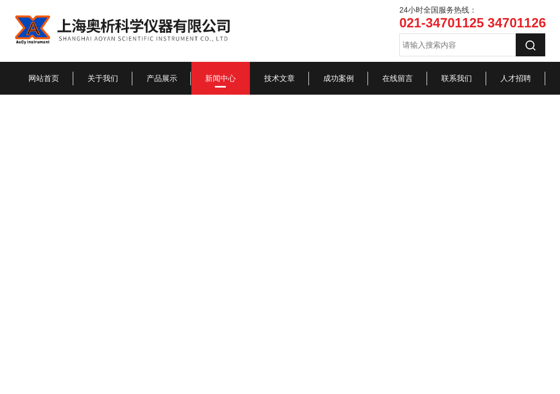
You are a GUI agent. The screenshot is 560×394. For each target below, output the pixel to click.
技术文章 (279, 78)
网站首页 (43, 78)
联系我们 (456, 78)
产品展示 (162, 78)
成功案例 (338, 78)
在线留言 (397, 78)
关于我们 (103, 78)
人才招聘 (515, 78)
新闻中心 (220, 78)
